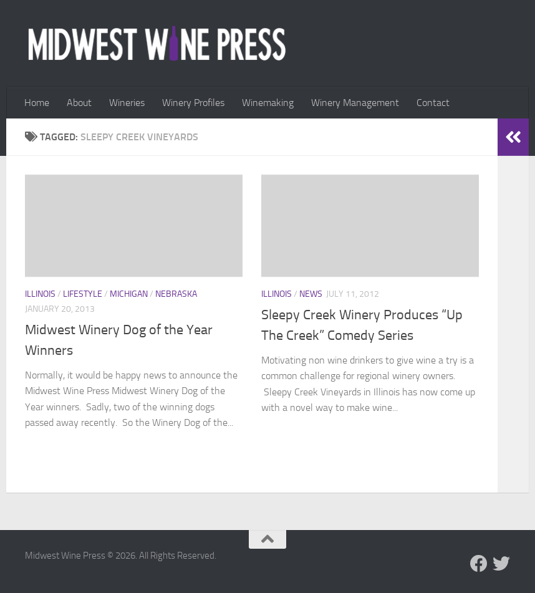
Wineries (127, 102)
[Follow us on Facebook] (479, 563)
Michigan (129, 294)
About (79, 102)
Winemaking (268, 102)
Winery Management (355, 102)
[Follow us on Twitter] (501, 563)
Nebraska (176, 294)
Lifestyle (82, 294)
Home (36, 102)
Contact (433, 102)
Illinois (40, 294)
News (310, 294)
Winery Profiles (193, 102)
